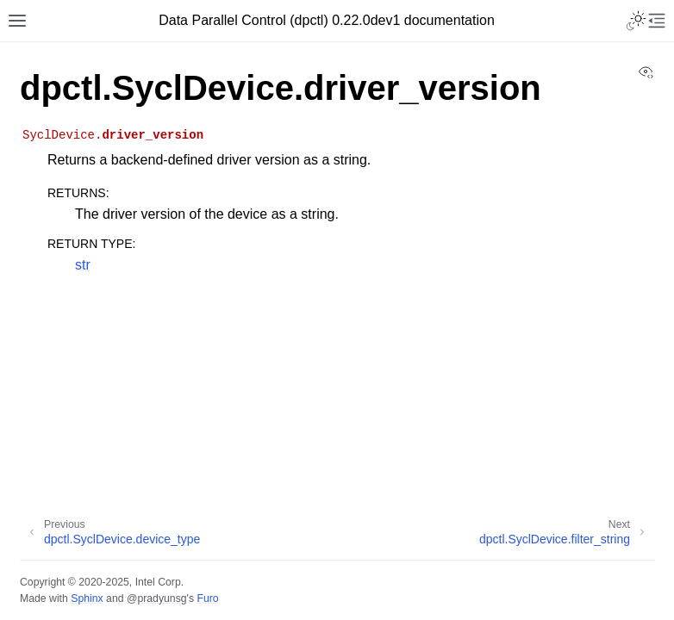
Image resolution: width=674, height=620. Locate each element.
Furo (207, 598)
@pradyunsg (157, 598)
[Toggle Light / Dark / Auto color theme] (636, 20)
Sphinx (87, 598)
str (82, 264)
